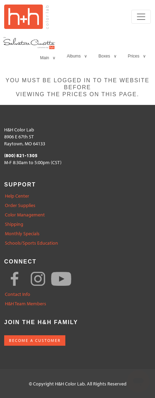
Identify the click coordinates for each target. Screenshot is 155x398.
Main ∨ (48, 57)
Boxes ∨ (107, 56)
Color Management (25, 215)
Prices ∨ (137, 56)
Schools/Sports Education (31, 243)
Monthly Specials (22, 233)
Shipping (14, 224)
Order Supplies (20, 205)
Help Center (17, 196)
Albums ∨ (77, 56)
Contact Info (17, 294)
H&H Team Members (25, 304)
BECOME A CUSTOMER (34, 340)
